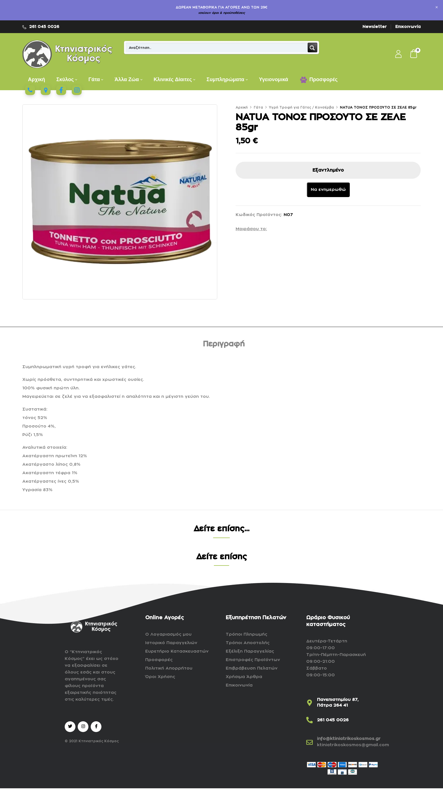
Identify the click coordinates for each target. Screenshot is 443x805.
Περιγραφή (224, 344)
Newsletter (374, 27)
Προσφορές (159, 660)
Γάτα (258, 107)
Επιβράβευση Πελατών (251, 668)
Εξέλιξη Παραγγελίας (250, 651)
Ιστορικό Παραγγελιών (171, 643)
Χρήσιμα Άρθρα (244, 677)
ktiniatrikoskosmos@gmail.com (353, 745)
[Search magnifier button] (312, 47)
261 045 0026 (44, 27)
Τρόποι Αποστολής (248, 643)
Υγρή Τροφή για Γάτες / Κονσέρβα (301, 107)
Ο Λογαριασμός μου (168, 634)
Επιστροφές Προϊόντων (253, 660)
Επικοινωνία (408, 27)
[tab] (224, 345)
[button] (413, 54)
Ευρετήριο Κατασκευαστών (177, 651)
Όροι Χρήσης (160, 677)
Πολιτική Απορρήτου (168, 668)
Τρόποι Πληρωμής (246, 634)
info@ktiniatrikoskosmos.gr (349, 739)
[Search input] (217, 47)
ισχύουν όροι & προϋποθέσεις (221, 12)
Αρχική (242, 107)
